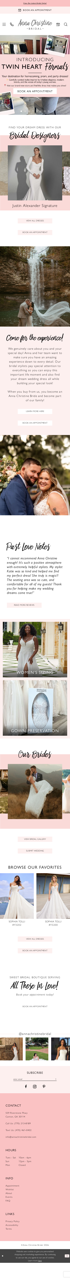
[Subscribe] (61, 1093)
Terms (9, 1244)
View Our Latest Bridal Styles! (35, 3)
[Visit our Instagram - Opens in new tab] (34, 1102)
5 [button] (37, 112)
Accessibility (12, 1240)
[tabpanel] (35, 75)
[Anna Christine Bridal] (35, 25)
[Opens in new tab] (11, 1063)
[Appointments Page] (35, 1006)
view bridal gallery (35, 847)
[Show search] (66, 25)
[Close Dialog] (3, 1271)
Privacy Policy (13, 1236)
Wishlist (10, 1205)
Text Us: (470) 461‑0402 (19, 1145)
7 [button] (46, 112)
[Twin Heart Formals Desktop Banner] (35, 75)
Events (9, 1212)
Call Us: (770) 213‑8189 (18, 1139)
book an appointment (35, 235)
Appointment (12, 1201)
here (40, 1275)
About (9, 1208)
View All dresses (35, 949)
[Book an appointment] (35, 10)
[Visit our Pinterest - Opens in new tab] (44, 1102)
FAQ (8, 1216)
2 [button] (24, 112)
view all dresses (35, 222)
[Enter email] (35, 1093)
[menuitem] (4, 25)
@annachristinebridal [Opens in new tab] (35, 1048)
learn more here (35, 415)
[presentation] (17, 910)
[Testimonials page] (35, 575)
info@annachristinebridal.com (21, 1152)
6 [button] (41, 112)
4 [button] (33, 112)
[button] (4, 25)
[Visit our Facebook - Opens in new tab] (26, 1102)
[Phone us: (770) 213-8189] (12, 25)
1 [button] (20, 112)
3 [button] (28, 112)
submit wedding (35, 860)
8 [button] (50, 112)
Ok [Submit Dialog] (66, 1271)
